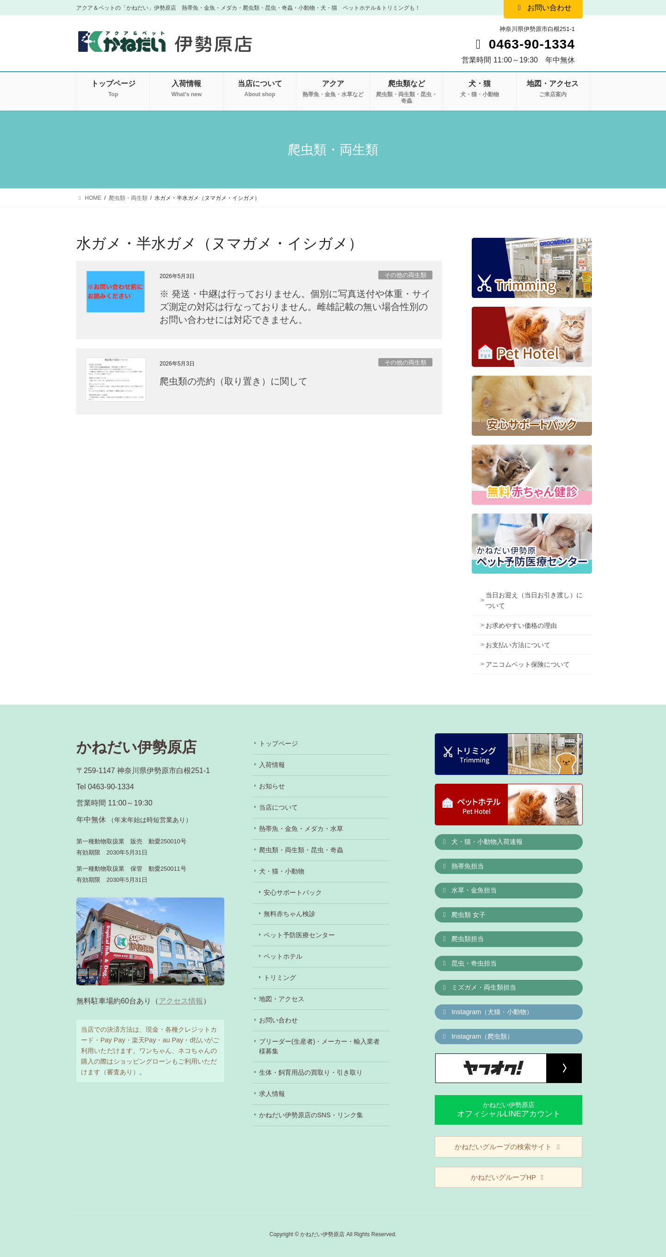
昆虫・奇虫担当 (469, 963)
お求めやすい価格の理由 (521, 625)
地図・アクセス (281, 999)
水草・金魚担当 (469, 890)
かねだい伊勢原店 (509, 1109)
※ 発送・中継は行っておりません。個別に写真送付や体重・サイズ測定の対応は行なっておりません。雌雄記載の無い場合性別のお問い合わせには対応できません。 (295, 307)
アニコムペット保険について (528, 664)
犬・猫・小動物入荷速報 (482, 841)
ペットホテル (283, 956)
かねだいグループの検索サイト (508, 1147)
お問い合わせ (278, 1020)
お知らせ (272, 786)
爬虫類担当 (462, 938)
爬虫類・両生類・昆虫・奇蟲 (301, 850)
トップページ (278, 743)
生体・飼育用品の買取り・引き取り (311, 1072)
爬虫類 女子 (463, 914)
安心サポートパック (293, 892)
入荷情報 (272, 764)
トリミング (280, 977)
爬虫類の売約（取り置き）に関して (234, 381)
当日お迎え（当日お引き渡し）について (534, 600)
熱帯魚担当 (462, 866)
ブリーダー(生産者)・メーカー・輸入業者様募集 (319, 1046)
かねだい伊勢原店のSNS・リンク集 (311, 1115)
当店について (278, 807)
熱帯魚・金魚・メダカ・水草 (301, 828)
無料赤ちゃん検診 (289, 913)
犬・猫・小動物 (281, 871)
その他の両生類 (405, 275)
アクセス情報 (181, 1001)
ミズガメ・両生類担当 (478, 987)
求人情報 (272, 1093)
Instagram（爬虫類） (477, 1036)
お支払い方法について (518, 645)
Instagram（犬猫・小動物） (487, 1012)
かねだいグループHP (508, 1177)
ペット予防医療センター (299, 935)
